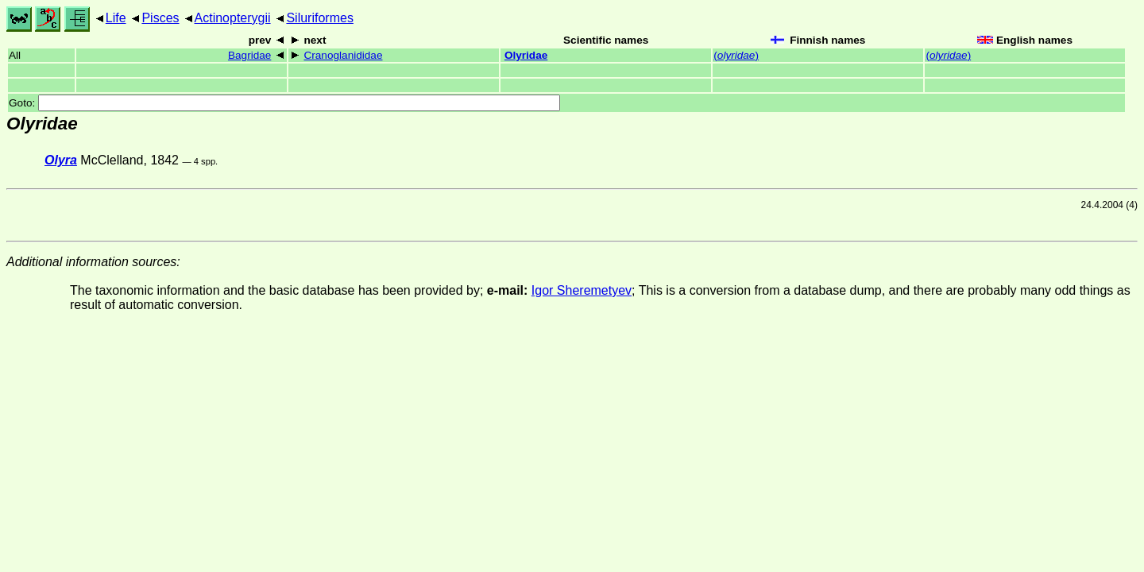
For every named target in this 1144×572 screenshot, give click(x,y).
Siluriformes (319, 18)
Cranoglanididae (342, 55)
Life (116, 18)
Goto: (284, 103)
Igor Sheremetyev (581, 290)
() (736, 55)
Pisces (160, 18)
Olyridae (525, 55)
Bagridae (249, 55)
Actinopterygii (233, 18)
